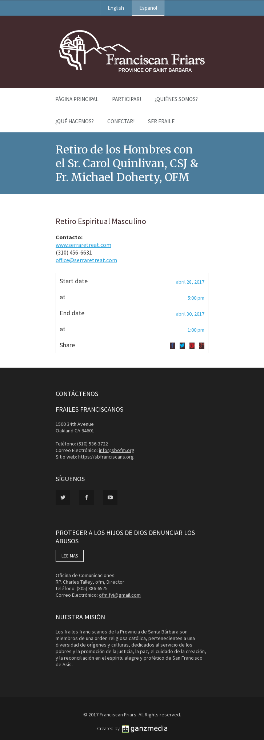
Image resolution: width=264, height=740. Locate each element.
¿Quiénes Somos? (176, 99)
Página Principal (77, 99)
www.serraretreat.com (83, 244)
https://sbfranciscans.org (106, 456)
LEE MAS (69, 556)
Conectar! (121, 121)
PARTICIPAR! (126, 99)
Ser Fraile (161, 121)
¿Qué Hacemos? (74, 121)
